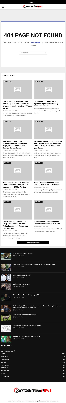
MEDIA (3, 354)
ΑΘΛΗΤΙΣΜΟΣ (5, 370)
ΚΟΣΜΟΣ (3, 362)
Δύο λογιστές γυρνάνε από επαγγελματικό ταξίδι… (27, 336)
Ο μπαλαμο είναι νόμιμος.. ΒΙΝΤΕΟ (23, 253)
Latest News (9, 75)
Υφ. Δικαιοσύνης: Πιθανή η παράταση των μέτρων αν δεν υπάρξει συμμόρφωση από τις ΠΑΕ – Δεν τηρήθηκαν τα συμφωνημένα (37, 307)
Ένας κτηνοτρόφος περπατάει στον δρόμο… (25, 315)
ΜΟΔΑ (3, 373)
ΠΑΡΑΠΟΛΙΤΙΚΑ (5, 359)
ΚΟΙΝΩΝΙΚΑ (4, 356)
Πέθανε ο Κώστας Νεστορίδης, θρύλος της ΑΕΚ (26, 295)
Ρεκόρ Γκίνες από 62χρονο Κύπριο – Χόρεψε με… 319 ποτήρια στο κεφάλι (34, 264)
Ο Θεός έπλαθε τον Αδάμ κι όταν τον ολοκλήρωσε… (27, 325)
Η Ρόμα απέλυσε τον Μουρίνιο (21, 284)
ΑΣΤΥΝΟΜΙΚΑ (5, 365)
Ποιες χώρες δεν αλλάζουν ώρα (21, 275)
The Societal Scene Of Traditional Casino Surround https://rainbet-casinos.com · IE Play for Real (16, 185)
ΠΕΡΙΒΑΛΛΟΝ (5, 376)
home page (35, 42)
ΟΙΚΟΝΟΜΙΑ (4, 368)
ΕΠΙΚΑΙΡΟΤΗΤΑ (7, 81)
